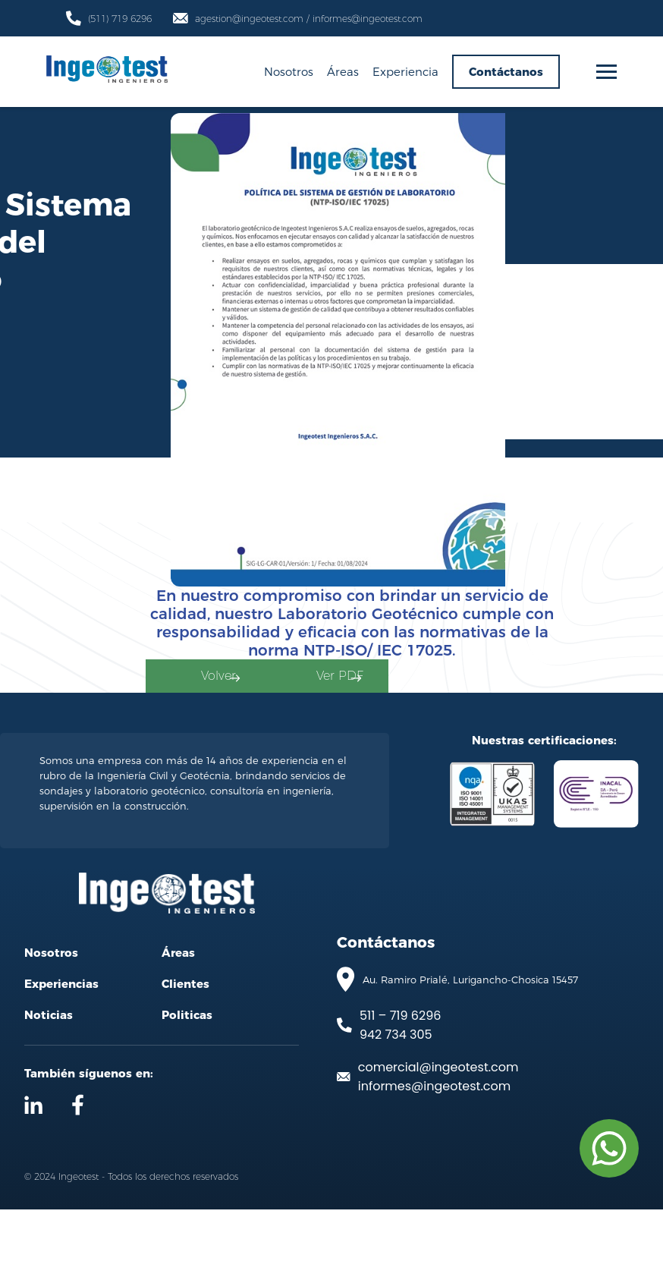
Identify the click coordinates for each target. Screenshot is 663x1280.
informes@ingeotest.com (434, 1156)
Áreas (343, 71)
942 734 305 (396, 1104)
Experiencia (405, 71)
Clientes (185, 1054)
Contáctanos (506, 71)
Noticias (48, 1085)
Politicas (187, 1085)
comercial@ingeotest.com (438, 1137)
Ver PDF (552, 715)
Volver (307, 715)
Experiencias (61, 1054)
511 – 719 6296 (400, 1085)
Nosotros (288, 71)
